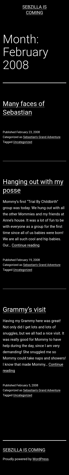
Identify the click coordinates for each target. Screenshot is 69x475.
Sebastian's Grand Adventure (41, 137)
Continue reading (26, 245)
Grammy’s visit (24, 309)
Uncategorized (22, 142)
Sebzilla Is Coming (24, 449)
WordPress (41, 459)
